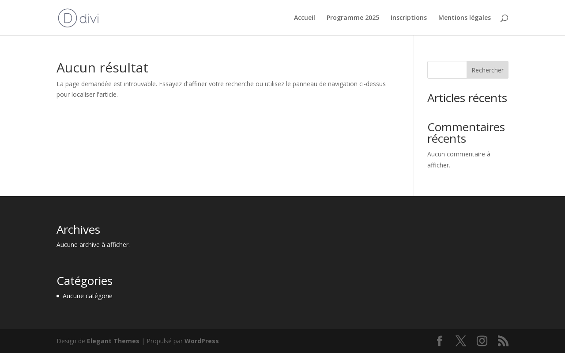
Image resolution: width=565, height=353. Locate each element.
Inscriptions (409, 18)
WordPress (202, 341)
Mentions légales (464, 18)
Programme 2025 (353, 18)
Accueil (304, 18)
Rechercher (487, 70)
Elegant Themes (113, 341)
